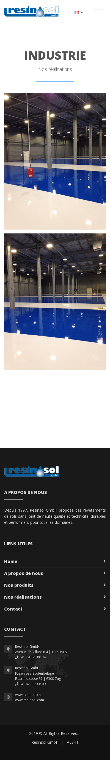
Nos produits (19, 585)
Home (10, 561)
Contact (13, 609)
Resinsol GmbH (45, 742)
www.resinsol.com (29, 700)
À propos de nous (23, 573)
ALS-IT (73, 742)
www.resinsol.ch (28, 694)
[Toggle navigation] (98, 12)
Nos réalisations (23, 597)
